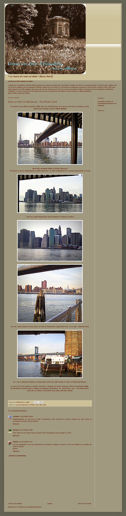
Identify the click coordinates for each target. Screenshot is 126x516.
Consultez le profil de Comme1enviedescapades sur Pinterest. (107, 103)
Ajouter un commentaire (17, 456)
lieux (37, 405)
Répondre (16, 424)
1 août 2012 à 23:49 (26, 416)
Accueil (50, 503)
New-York (43, 405)
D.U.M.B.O (32, 405)
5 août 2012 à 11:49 (25, 442)
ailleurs (18, 405)
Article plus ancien (84, 503)
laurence (16, 416)
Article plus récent (15, 503)
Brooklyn (25, 405)
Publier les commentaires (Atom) (29, 507)
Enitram (15, 430)
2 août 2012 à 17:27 (26, 430)
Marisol (16, 442)
